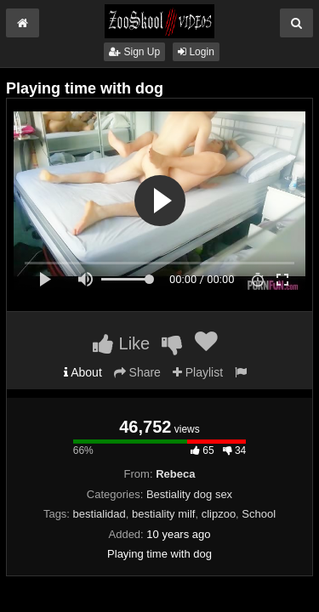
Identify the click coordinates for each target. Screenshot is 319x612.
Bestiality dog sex (189, 494)
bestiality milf (163, 513)
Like (121, 343)
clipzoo (219, 513)
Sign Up (134, 52)
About (83, 372)
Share (137, 372)
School (259, 513)
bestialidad (99, 513)
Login (196, 52)
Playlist (198, 372)
